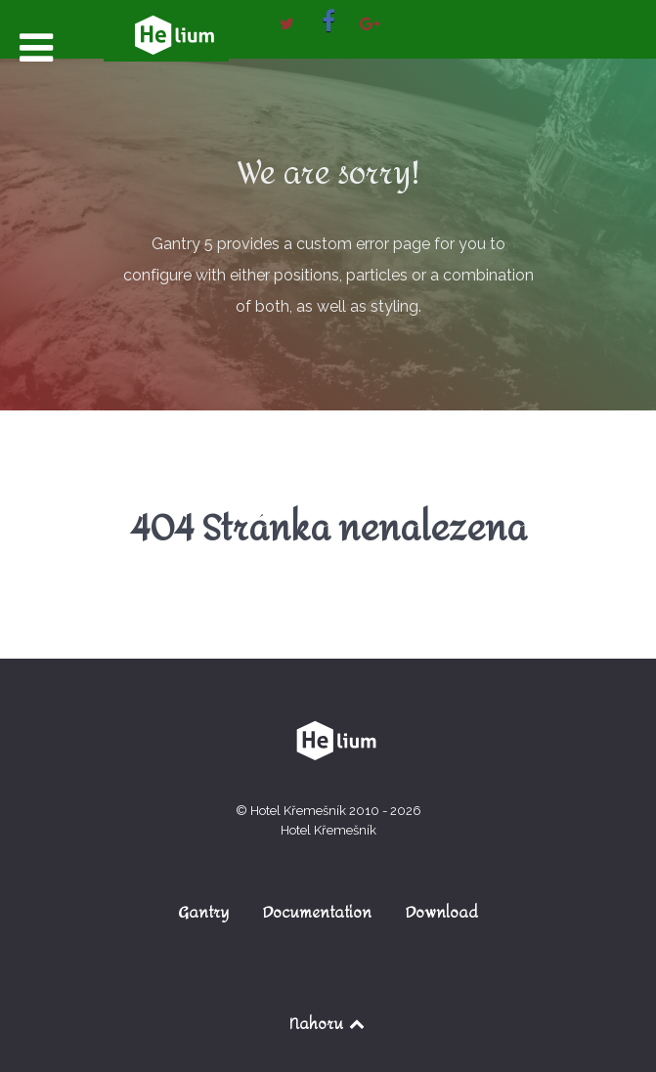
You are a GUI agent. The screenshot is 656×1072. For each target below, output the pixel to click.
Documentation (317, 912)
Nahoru (328, 1023)
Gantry (203, 912)
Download (442, 912)
